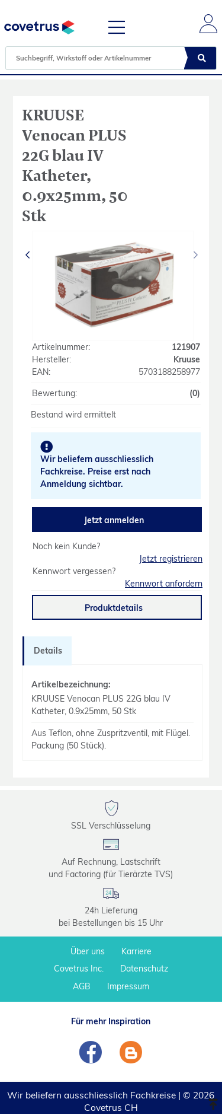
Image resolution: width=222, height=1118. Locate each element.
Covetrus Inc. (79, 968)
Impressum (128, 986)
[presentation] (28, 255)
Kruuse (186, 359)
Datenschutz (144, 968)
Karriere (136, 951)
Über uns (87, 951)
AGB (82, 986)
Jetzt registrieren (170, 558)
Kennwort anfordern (163, 583)
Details (48, 650)
